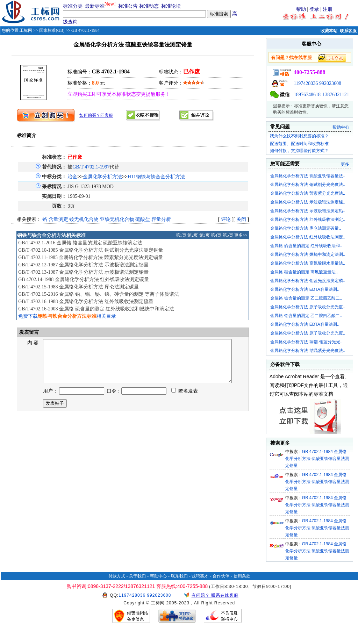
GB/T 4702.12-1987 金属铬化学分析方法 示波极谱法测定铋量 (83, 264)
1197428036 (306, 83)
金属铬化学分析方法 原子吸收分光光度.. (307, 306)
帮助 (301, 9)
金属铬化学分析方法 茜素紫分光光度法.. (307, 193)
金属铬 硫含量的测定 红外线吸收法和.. (306, 245)
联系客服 (348, 30)
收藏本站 (329, 30)
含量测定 (58, 219)
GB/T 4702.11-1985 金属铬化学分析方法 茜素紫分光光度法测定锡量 (90, 257)
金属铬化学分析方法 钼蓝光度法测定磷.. (307, 280)
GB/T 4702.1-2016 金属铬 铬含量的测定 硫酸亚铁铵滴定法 (80, 242)
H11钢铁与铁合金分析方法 (156, 176)
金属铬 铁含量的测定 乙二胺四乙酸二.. (306, 298)
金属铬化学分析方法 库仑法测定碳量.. (305, 228)
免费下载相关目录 (67, 316)
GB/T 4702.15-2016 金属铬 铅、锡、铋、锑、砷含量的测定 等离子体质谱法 (98, 294)
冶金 (72, 176)
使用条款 (242, 576)
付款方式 (116, 576)
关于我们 (137, 576)
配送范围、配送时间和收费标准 (299, 143)
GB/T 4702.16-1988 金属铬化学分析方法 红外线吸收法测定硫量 (85, 301)
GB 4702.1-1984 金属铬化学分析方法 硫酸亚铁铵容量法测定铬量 (317, 458)
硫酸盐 (142, 219)
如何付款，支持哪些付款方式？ (299, 150)
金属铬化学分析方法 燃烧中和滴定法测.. (307, 254)
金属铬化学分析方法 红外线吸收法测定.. (307, 219)
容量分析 (161, 219)
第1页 (181, 235)
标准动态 (149, 6)
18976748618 (307, 94)
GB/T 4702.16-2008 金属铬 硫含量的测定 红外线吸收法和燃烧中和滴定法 (96, 308)
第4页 (216, 235)
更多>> (241, 235)
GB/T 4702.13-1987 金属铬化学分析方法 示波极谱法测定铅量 (83, 272)
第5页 (228, 235)
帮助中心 (340, 127)
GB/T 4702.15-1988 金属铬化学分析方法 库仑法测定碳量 (78, 286)
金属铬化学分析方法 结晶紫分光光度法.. (307, 350)
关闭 (241, 219)
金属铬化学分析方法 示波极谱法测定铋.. (307, 202)
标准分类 (73, 6)
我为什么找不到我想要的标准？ (299, 136)
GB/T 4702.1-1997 (90, 167)
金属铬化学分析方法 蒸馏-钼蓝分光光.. (306, 341)
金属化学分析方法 (102, 176)
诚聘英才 (200, 576)
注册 (327, 9)
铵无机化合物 (84, 219)
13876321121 (335, 94)
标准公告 (128, 6)
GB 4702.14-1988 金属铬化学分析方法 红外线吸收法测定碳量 (83, 279)
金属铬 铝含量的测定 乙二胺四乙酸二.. (306, 315)
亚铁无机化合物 (117, 219)
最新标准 (95, 6)
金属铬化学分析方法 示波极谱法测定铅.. (307, 210)
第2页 (192, 235)
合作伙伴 (221, 576)
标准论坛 (171, 6)
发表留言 (28, 332)
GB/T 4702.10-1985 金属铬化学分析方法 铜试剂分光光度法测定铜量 (90, 250)
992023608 (330, 83)
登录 (314, 9)
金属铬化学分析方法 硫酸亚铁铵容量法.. (307, 175)
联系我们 (179, 576)
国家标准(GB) (52, 30)
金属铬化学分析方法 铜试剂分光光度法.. (307, 184)
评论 (226, 219)
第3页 (204, 235)
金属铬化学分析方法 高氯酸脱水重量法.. (307, 263)
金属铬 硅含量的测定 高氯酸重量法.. (304, 272)
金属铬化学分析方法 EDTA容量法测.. (304, 289)
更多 (345, 164)
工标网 (26, 30)
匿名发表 (184, 399)
